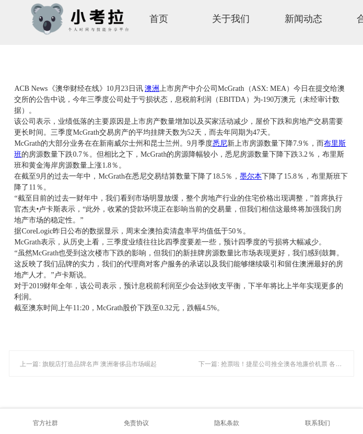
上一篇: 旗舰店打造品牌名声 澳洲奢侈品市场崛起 (88, 364)
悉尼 (220, 143)
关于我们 (231, 19)
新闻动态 (303, 19)
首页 (158, 19)
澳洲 (152, 88)
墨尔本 (251, 176)
